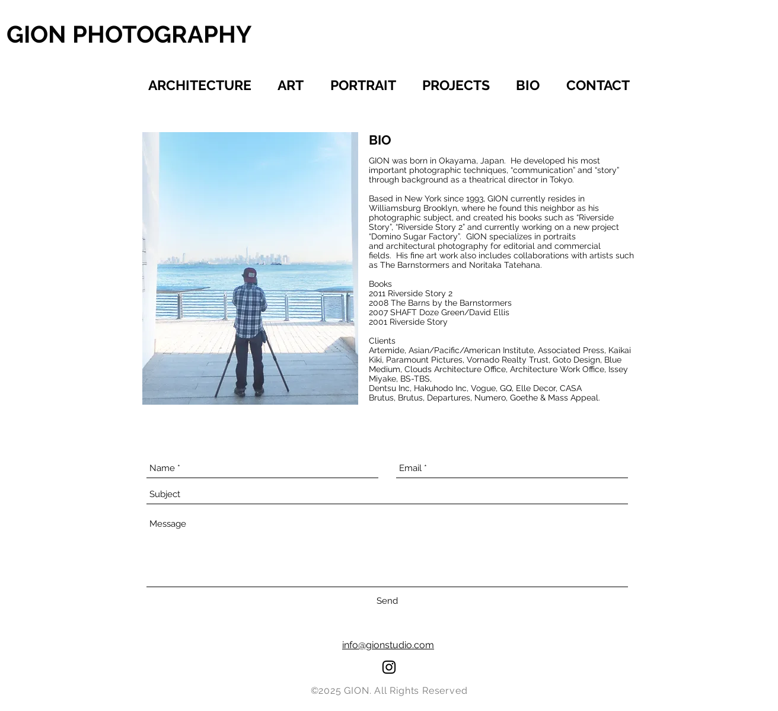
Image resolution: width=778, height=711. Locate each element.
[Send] (387, 601)
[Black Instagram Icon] (389, 667)
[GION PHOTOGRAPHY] (129, 34)
